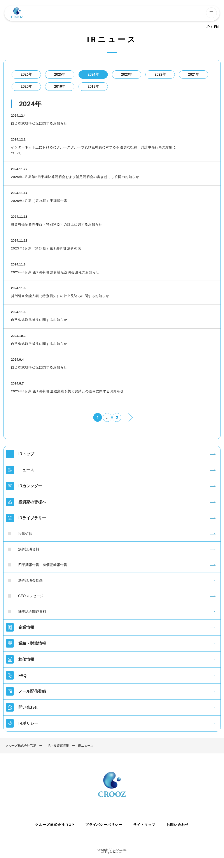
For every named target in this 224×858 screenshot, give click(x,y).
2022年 (160, 74)
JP (207, 27)
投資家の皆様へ (32, 502)
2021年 (193, 74)
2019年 (59, 86)
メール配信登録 (32, 691)
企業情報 (26, 627)
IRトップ (26, 454)
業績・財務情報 (32, 643)
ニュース (26, 470)
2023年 (126, 74)
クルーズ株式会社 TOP (54, 824)
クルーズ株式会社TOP (20, 745)
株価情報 (26, 659)
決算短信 (25, 534)
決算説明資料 (28, 549)
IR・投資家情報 (58, 745)
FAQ (22, 675)
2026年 (26, 74)
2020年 (26, 86)
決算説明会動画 (30, 580)
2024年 (93, 74)
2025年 (59, 74)
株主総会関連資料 (32, 611)
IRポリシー (28, 723)
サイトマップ (144, 824)
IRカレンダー (30, 486)
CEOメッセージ (30, 596)
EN (216, 27)
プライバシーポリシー (103, 824)
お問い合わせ (177, 824)
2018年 (93, 86)
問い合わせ (28, 707)
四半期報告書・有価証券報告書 (42, 565)
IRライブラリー (32, 518)
